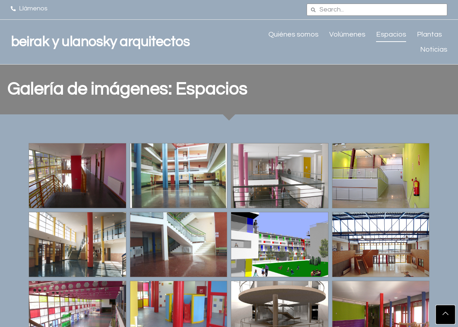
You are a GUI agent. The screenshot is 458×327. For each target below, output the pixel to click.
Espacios (391, 34)
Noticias (433, 49)
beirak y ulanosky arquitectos (100, 42)
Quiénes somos (293, 34)
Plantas (429, 34)
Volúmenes (347, 34)
